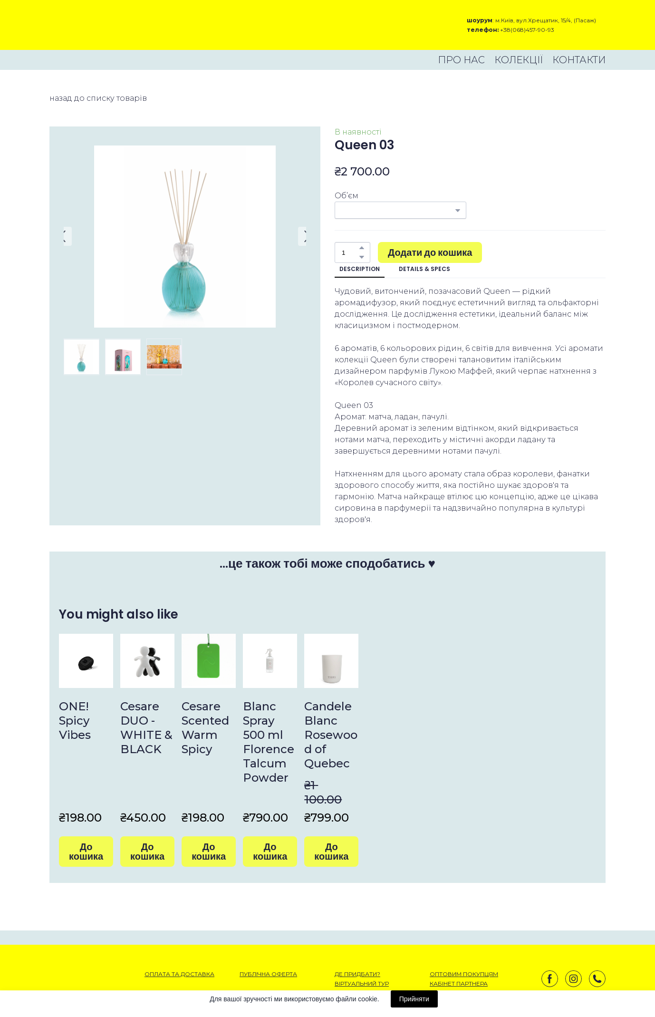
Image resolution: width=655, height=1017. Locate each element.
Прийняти (414, 999)
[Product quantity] (350, 252)
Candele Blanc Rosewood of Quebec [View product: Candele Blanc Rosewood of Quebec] (330, 734)
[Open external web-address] (82, 25)
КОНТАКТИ (579, 60)
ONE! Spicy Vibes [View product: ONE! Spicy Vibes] (75, 720)
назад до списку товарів (98, 98)
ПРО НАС (461, 60)
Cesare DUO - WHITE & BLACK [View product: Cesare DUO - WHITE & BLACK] (146, 727)
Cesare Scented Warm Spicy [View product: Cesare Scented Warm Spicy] (205, 727)
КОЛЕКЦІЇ (518, 60)
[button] (361, 247)
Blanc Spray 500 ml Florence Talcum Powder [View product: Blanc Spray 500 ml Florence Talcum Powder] (268, 742)
